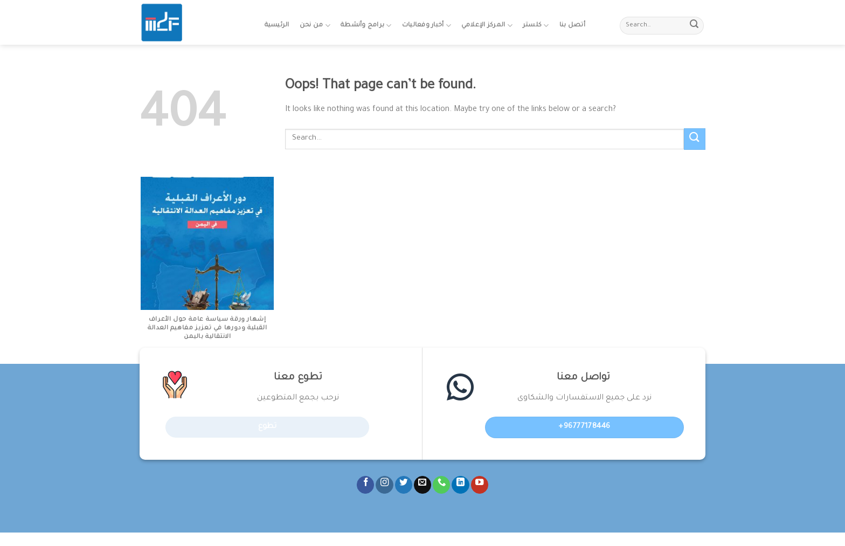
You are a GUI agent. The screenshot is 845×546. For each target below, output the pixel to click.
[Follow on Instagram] (384, 485)
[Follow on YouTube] (479, 485)
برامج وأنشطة (366, 25)
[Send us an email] (422, 485)
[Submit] (694, 26)
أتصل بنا (572, 25)
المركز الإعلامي (486, 25)
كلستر (536, 25)
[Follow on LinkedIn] (460, 485)
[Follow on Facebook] (365, 485)
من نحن (315, 25)
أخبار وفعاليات (426, 25)
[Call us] (441, 485)
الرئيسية (277, 25)
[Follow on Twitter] (403, 485)
